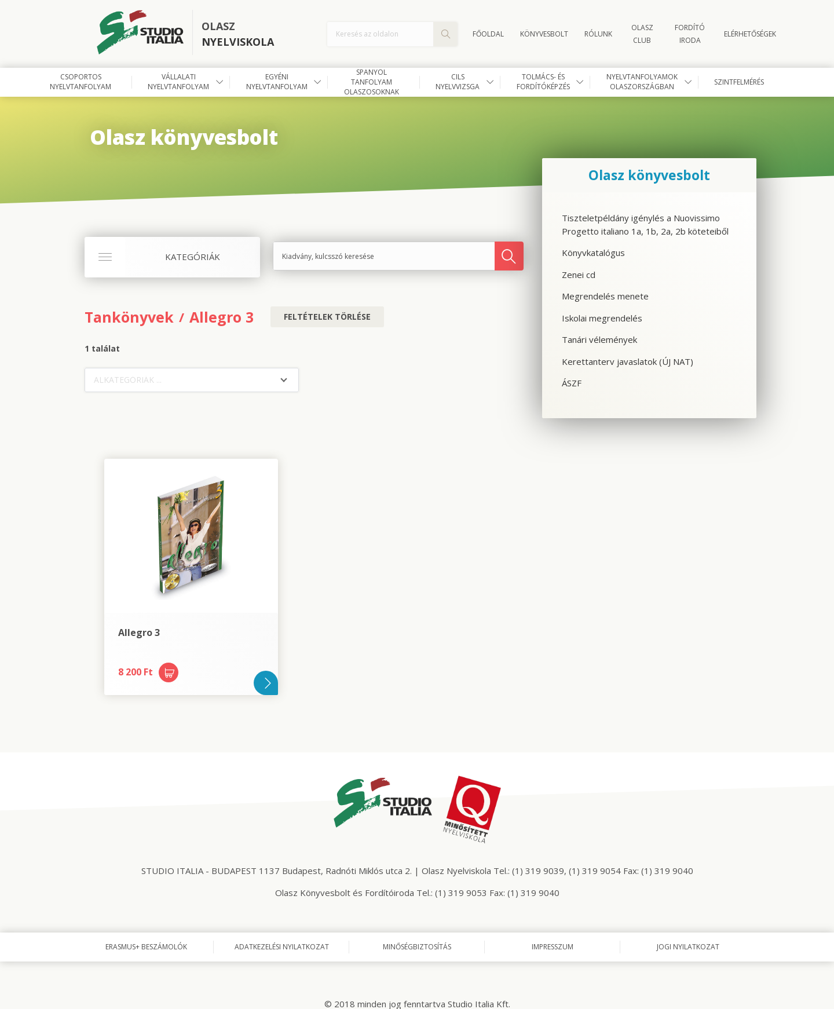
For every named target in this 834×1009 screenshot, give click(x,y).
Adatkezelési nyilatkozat (282, 947)
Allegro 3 (221, 317)
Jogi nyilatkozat (688, 947)
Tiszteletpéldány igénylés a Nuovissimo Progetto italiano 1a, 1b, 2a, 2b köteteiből (645, 224)
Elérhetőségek (750, 34)
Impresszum (552, 947)
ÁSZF (571, 383)
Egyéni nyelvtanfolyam (277, 82)
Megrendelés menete (605, 296)
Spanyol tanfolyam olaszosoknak (371, 82)
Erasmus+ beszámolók (146, 947)
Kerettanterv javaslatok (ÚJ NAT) (627, 361)
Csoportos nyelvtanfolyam (80, 82)
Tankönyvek (129, 317)
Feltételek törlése (327, 316)
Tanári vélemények (599, 339)
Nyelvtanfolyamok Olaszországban (642, 82)
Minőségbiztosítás (417, 947)
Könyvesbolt (544, 34)
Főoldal (488, 34)
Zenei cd (578, 274)
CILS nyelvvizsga (458, 82)
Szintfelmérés (739, 82)
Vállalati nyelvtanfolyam (178, 82)
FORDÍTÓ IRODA (690, 34)
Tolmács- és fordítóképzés (543, 82)
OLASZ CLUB (642, 34)
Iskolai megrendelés (602, 318)
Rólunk (598, 34)
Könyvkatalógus (593, 252)
